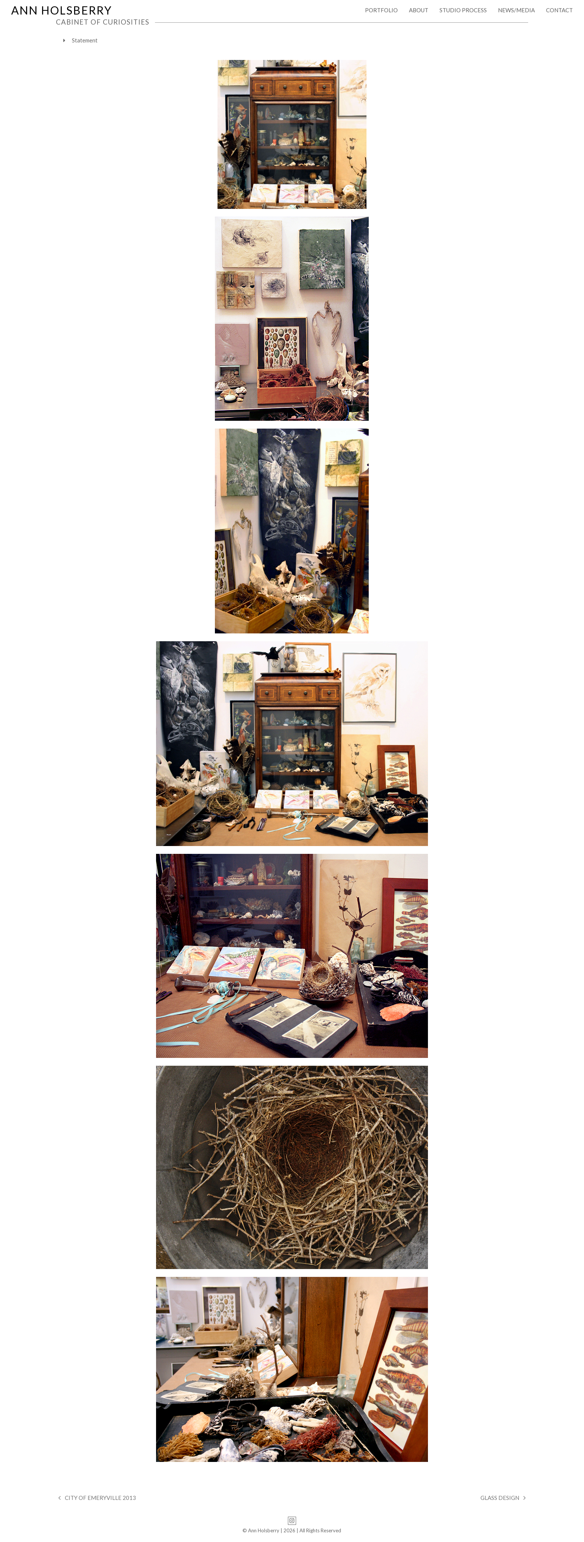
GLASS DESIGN (503, 1498)
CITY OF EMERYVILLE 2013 (97, 1498)
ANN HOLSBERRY (61, 10)
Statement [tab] (80, 40)
